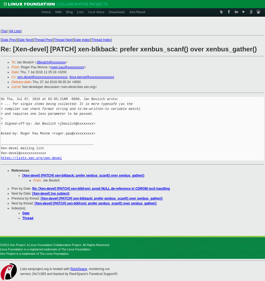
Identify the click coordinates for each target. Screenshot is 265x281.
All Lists (15, 31)
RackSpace (78, 269)
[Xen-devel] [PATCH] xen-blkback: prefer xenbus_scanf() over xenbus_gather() (83, 175)
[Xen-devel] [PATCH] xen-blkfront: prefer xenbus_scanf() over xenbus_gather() (96, 203)
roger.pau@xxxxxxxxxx (67, 67)
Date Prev (8, 40)
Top (4, 31)
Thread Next (63, 40)
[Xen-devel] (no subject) (50, 193)
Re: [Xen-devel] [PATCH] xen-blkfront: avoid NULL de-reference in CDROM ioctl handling (101, 189)
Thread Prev (43, 40)
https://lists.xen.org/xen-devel (31, 158)
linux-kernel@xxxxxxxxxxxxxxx (91, 77)
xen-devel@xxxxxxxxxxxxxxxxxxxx (42, 77)
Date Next (25, 40)
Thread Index (101, 40)
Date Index (82, 40)
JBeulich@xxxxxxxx (51, 62)
